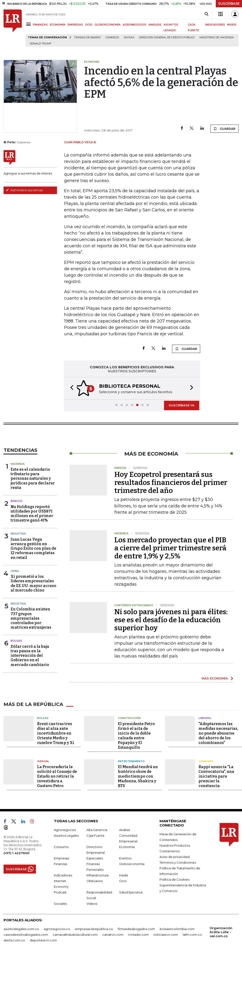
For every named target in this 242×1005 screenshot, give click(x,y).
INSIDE (231, 24)
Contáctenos (170, 900)
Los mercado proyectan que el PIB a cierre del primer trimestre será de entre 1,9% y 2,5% (170, 575)
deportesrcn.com (43, 989)
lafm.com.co (192, 983)
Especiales (94, 907)
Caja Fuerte (95, 884)
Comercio (112, 37)
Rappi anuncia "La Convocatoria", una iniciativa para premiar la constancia (216, 825)
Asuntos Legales (66, 884)
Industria (18, 561)
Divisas (129, 37)
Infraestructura (97, 924)
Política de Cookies (174, 928)
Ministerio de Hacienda (216, 37)
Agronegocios (65, 879)
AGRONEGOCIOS (134, 24)
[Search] (206, 14)
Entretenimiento (131, 810)
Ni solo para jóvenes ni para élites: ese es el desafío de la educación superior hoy (171, 647)
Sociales (60, 952)
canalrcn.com (112, 983)
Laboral (205, 767)
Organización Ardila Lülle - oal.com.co (221, 981)
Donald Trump (40, 43)
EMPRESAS (75, 24)
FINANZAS (40, 24)
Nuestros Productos (175, 894)
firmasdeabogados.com (136, 978)
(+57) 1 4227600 (16, 902)
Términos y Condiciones (178, 911)
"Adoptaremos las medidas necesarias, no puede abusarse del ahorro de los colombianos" (218, 782)
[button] (70, 395)
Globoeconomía (131, 913)
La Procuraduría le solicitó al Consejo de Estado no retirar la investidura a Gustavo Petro (57, 825)
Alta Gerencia (96, 879)
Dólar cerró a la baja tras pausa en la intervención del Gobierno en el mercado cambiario (30, 683)
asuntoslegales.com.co (21, 978)
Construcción (129, 767)
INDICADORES (215, 24)
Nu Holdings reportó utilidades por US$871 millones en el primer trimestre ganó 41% (32, 541)
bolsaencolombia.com (177, 978)
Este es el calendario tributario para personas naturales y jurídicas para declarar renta (33, 506)
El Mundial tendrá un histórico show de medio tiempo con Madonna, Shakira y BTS (138, 825)
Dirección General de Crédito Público (167, 37)
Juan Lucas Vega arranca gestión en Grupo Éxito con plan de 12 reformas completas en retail (33, 576)
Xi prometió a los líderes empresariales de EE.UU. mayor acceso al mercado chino (33, 611)
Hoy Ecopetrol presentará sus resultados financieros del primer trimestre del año (170, 510)
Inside (123, 924)
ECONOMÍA (57, 24)
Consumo (206, 810)
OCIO (88, 24)
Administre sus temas (24, 190)
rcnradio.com (138, 983)
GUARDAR (224, 129)
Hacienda (18, 491)
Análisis (124, 879)
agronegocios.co (57, 978)
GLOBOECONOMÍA (108, 24)
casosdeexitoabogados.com (26, 983)
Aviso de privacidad (175, 906)
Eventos (125, 907)
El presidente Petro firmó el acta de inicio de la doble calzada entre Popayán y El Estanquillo (136, 784)
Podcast (60, 941)
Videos (91, 952)
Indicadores (63, 924)
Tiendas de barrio (87, 37)
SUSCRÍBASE (229, 3)
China (15, 598)
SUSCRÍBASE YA (181, 411)
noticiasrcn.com (165, 983)
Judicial (43, 810)
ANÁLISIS (154, 24)
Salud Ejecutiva (131, 941)
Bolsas (16, 668)
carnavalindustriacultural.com (75, 983)
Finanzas (60, 913)
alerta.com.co (14, 989)
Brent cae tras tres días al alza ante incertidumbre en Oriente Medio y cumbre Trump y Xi (55, 782)
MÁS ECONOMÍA (215, 706)
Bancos (16, 528)
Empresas (61, 907)
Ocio (123, 930)
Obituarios (94, 930)
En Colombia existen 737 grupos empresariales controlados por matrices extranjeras (31, 646)
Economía (127, 896)
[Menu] (29, 24)
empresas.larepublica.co (94, 978)
